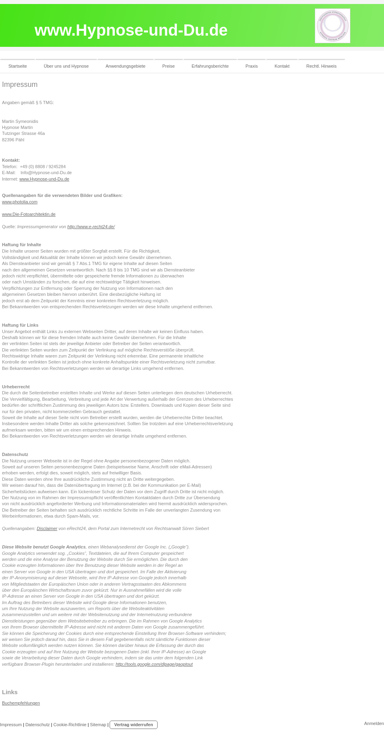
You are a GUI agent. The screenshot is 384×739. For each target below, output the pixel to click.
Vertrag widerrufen (133, 724)
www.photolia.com (20, 201)
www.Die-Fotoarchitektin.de (29, 214)
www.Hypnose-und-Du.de (44, 179)
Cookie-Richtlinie (70, 724)
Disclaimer (47, 528)
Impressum (11, 724)
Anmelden (374, 723)
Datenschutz (37, 724)
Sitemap (98, 724)
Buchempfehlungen (21, 703)
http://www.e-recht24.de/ (91, 226)
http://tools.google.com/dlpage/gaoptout (154, 664)
